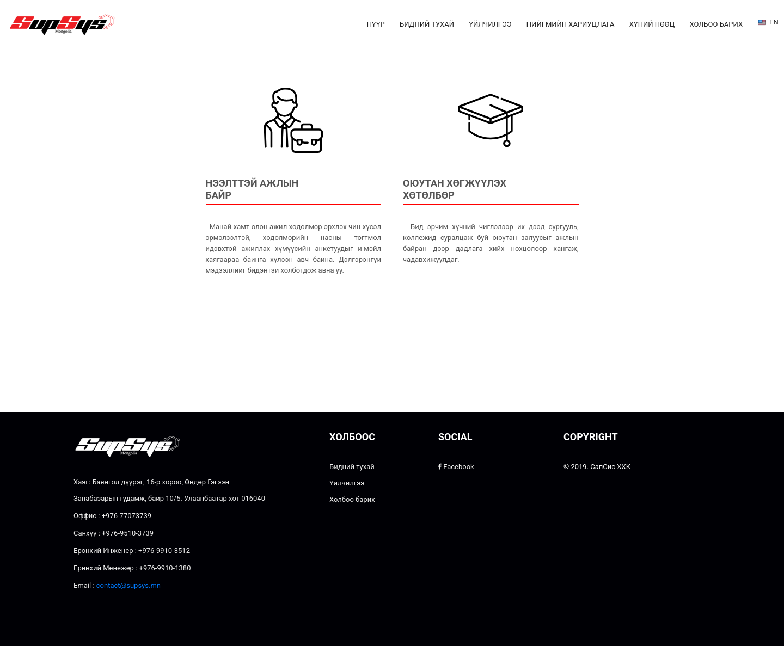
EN (766, 22)
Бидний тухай (427, 24)
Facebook (456, 467)
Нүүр (376, 24)
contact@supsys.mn (128, 585)
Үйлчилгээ (490, 24)
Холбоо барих (716, 24)
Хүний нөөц (652, 24)
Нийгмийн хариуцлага (570, 24)
